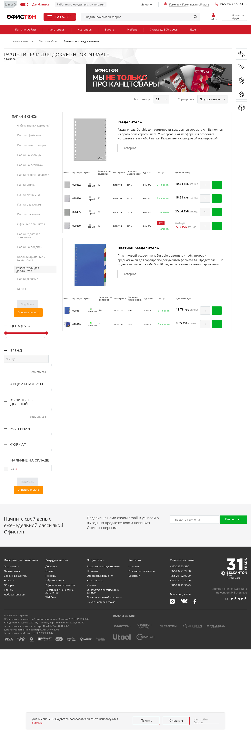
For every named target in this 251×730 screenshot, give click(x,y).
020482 (76, 184)
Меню (144, 4)
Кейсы (20, 223)
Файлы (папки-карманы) (32, 123)
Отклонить (176, 721)
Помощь (50, 656)
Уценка (91, 665)
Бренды (8, 670)
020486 (76, 198)
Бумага (109, 29)
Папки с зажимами (29, 170)
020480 (76, 225)
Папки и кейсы (24, 117)
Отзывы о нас (12, 651)
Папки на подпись (28, 194)
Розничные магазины (141, 651)
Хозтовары (85, 29)
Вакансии (134, 656)
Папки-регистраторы (30, 135)
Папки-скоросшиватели (32, 153)
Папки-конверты (27, 164)
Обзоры (9, 665)
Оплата (49, 651)
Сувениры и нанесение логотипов (59, 671)
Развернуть (130, 148)
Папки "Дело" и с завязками (35, 188)
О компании (11, 647)
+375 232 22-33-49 (180, 665)
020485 (76, 212)
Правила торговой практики (104, 677)
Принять (146, 721)
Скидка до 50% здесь (164, 29)
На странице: (142, 99)
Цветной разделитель (138, 248)
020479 (76, 324)
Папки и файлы (25, 29)
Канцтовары (56, 29)
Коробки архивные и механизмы (30, 201)
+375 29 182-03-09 (180, 656)
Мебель (132, 29)
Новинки (92, 651)
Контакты (134, 647)
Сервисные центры (15, 656)
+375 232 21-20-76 (180, 661)
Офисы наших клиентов (60, 665)
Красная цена (95, 661)
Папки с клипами (27, 176)
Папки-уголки (25, 159)
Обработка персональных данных (103, 671)
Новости (9, 661)
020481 (76, 310)
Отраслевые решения (100, 656)
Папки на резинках (29, 147)
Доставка (51, 647)
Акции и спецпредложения (103, 647)
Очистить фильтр (28, 245)
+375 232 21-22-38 (180, 651)
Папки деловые (26, 218)
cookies (37, 723)
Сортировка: (186, 99)
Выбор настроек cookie (101, 682)
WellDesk (50, 677)
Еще (193, 29)
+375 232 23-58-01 (229, 4)
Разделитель (129, 122)
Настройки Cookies (201, 721)
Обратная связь (55, 661)
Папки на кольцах (28, 141)
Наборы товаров (14, 675)
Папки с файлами (28, 129)
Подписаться (233, 600)
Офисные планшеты (30, 182)
